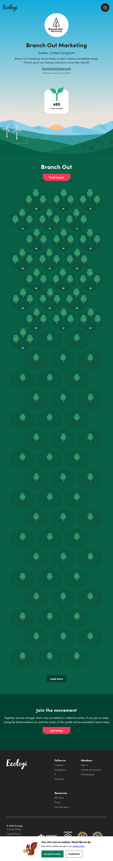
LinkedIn (59, 765)
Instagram (60, 769)
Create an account (91, 769)
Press (57, 802)
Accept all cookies (52, 853)
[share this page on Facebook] (109, 41)
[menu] (105, 7)
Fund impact (56, 177)
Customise (74, 853)
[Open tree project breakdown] (56, 102)
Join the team (62, 807)
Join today (56, 730)
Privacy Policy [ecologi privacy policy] (13, 829)
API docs (59, 797)
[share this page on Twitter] (109, 47)
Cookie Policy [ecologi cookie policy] (13, 833)
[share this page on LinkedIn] (109, 53)
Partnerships (87, 774)
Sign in (84, 765)
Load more (56, 679)
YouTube (59, 778)
